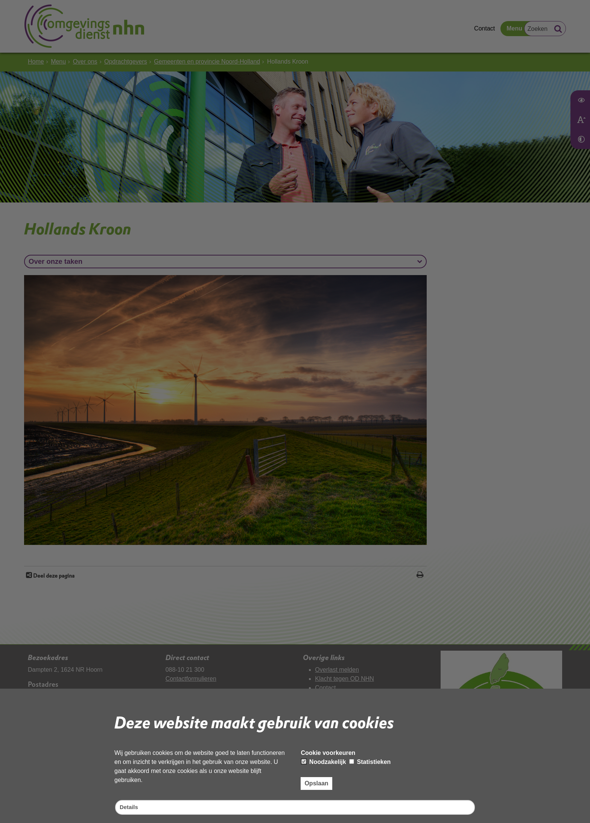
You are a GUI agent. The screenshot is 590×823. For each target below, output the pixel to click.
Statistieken (370, 761)
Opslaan (316, 782)
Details (129, 807)
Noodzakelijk (323, 761)
